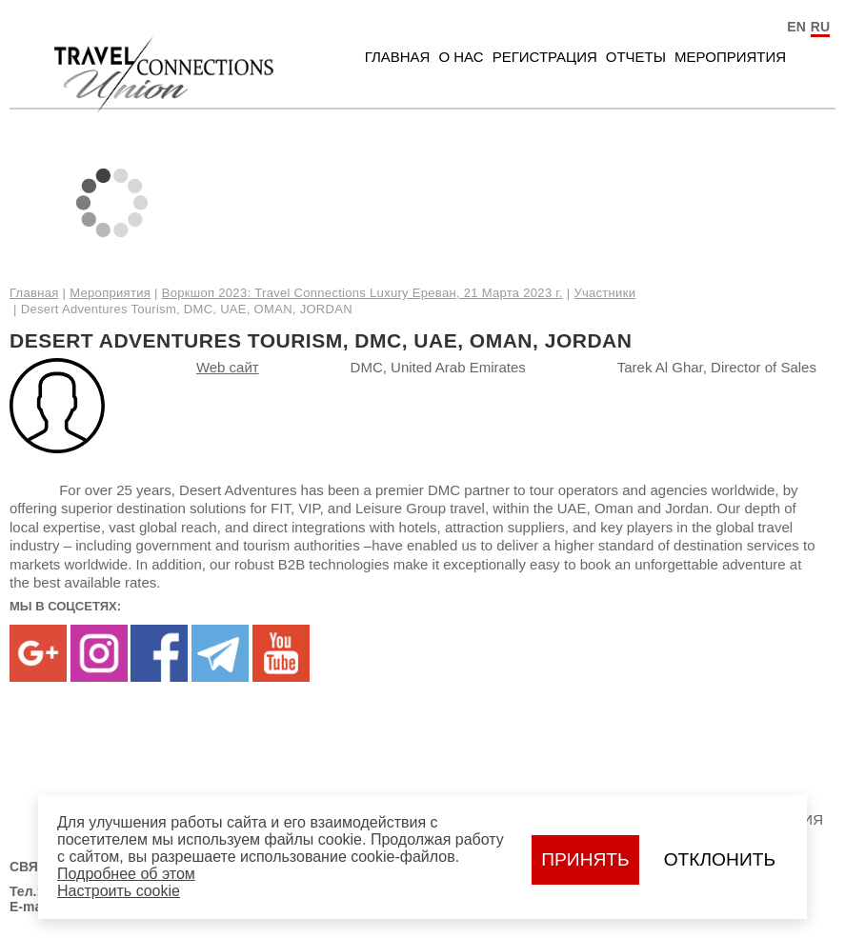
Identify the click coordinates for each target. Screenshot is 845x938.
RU (820, 26)
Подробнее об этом (126, 874)
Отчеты (636, 57)
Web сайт (227, 367)
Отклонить (719, 859)
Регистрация (545, 57)
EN (796, 26)
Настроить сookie (118, 891)
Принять (585, 859)
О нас (460, 57)
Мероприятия (730, 57)
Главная (398, 57)
